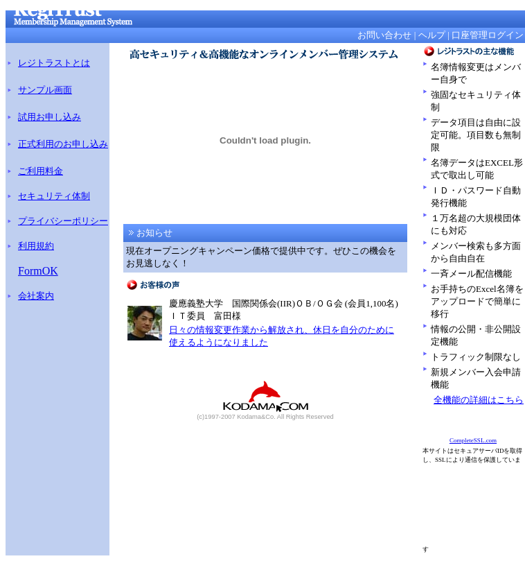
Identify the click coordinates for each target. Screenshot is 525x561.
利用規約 (36, 246)
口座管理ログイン (488, 35)
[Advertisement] (474, 508)
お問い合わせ (384, 35)
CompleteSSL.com (473, 440)
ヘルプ (431, 35)
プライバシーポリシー (63, 221)
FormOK (38, 271)
